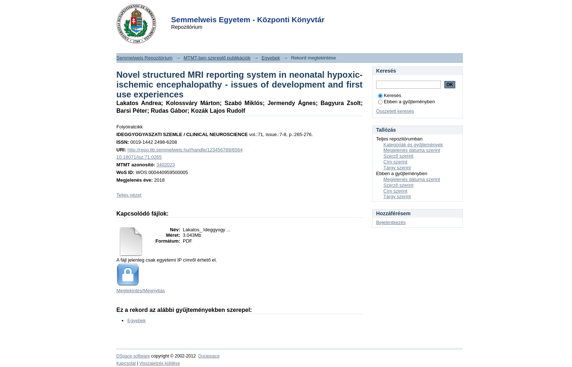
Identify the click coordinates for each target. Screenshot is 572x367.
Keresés (389, 95)
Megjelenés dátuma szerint (411, 150)
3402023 (165, 164)
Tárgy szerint (397, 167)
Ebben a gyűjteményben (406, 101)
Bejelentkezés (391, 222)
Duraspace (208, 356)
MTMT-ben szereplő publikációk (217, 58)
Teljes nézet (129, 195)
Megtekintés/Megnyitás (140, 290)
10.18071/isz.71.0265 (139, 157)
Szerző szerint (398, 156)
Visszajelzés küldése (159, 363)
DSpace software (133, 356)
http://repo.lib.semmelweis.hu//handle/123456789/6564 (185, 149)
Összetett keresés (395, 111)
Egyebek (271, 58)
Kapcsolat (126, 363)
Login (273, 10)
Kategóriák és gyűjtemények (413, 144)
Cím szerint (395, 162)
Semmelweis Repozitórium (144, 58)
